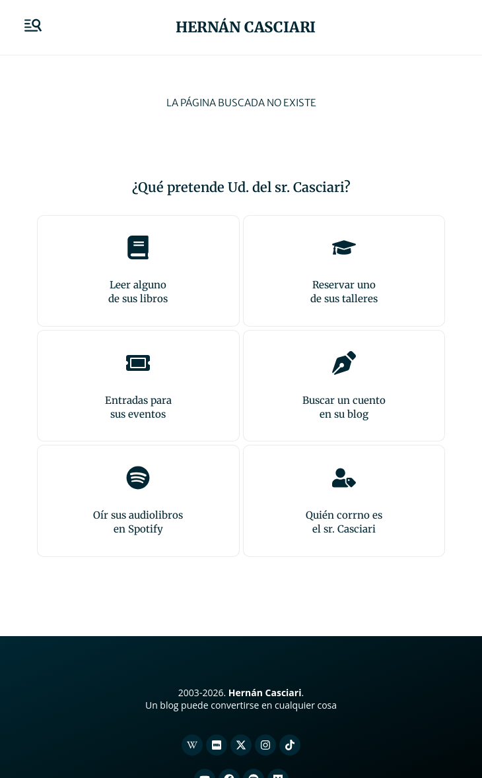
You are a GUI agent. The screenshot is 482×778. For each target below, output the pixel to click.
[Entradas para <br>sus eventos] (138, 363)
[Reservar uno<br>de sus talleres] (344, 247)
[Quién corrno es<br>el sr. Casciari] (344, 478)
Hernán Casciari (246, 27)
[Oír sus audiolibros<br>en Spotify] (138, 478)
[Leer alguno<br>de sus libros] (138, 247)
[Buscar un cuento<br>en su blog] (344, 363)
